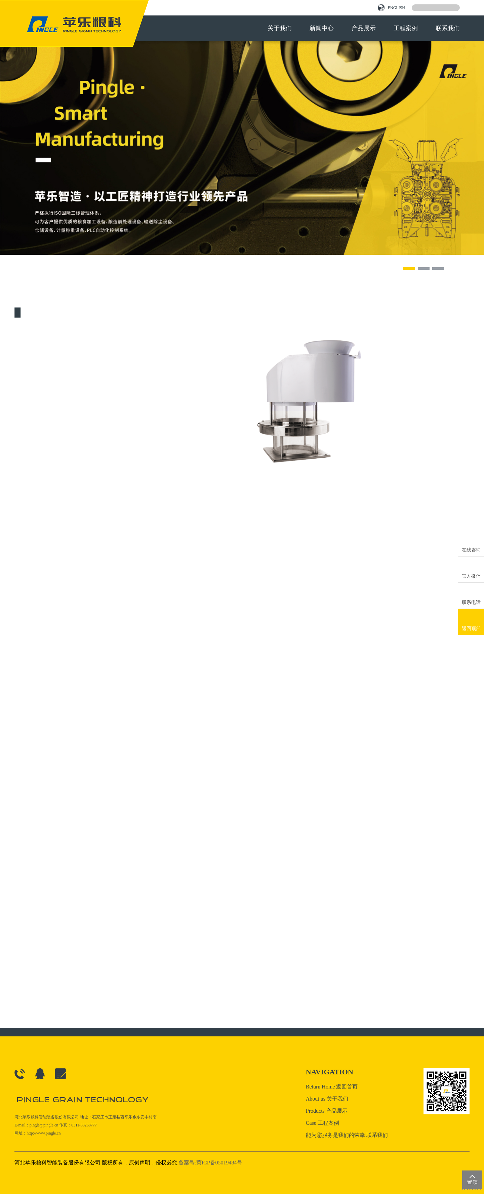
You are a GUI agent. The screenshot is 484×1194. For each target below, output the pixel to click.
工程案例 (406, 28)
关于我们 (280, 28)
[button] (409, 268)
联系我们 (448, 28)
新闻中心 (322, 28)
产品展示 (364, 28)
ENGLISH (391, 7)
